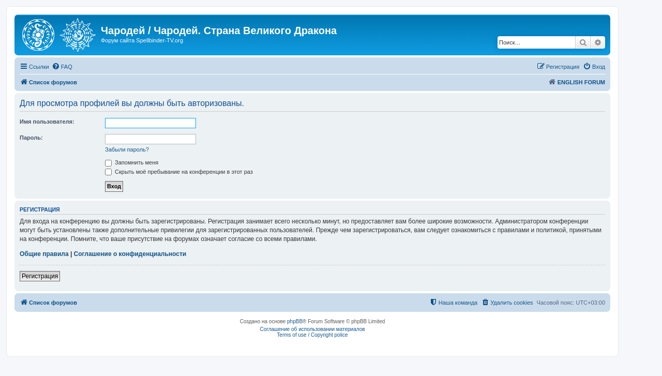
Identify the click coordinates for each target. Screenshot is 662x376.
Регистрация (40, 276)
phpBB (295, 321)
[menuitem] (62, 67)
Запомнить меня (131, 162)
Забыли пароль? (127, 149)
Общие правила (44, 254)
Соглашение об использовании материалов (312, 329)
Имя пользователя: (47, 121)
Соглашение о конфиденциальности (130, 254)
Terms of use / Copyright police (312, 335)
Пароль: (31, 137)
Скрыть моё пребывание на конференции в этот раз (179, 172)
